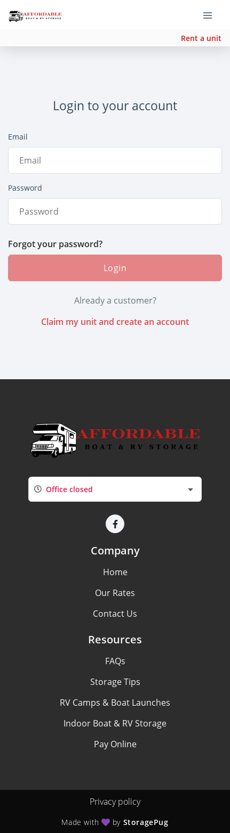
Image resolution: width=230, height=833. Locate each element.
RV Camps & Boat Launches (115, 702)
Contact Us (115, 613)
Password (25, 188)
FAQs (115, 661)
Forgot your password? (55, 244)
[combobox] (115, 489)
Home (115, 572)
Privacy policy (115, 801)
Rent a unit (201, 38)
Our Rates (115, 593)
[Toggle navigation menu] (211, 15)
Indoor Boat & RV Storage (115, 723)
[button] (115, 523)
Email (18, 137)
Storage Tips (115, 682)
